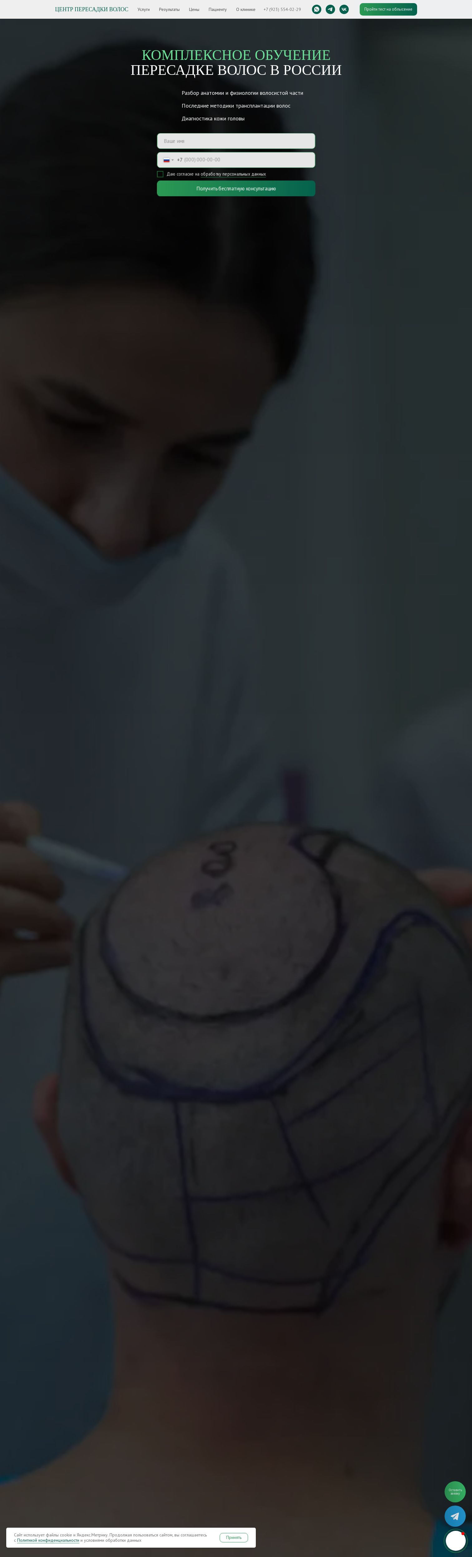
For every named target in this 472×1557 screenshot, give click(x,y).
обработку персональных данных (233, 174)
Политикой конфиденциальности (48, 1540)
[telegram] (330, 9)
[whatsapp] (316, 9)
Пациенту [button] (218, 9)
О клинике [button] (245, 9)
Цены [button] (194, 9)
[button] (455, 1491)
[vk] (344, 9)
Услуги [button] (144, 9)
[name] (236, 140)
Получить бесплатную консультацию (236, 189)
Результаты (169, 9)
